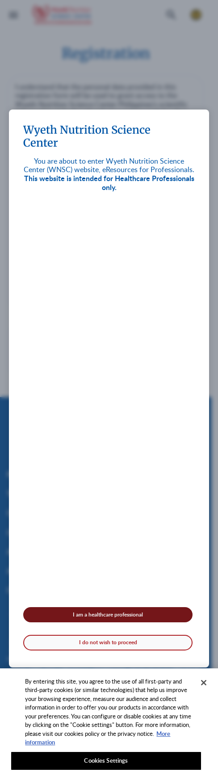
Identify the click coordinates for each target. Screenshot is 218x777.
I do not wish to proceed (108, 642)
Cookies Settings (106, 764)
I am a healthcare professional (108, 614)
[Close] (204, 685)
